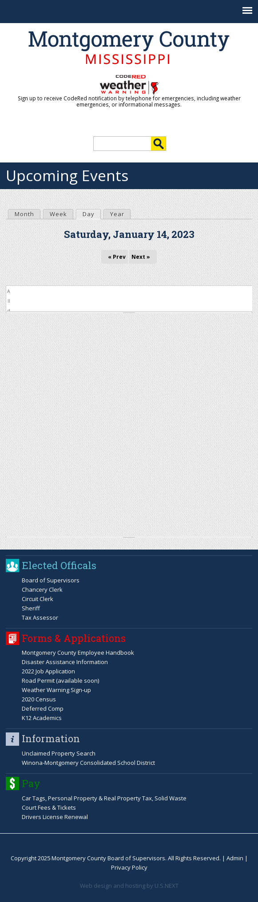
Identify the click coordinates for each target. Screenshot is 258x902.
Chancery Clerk (42, 589)
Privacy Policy (129, 867)
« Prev (117, 257)
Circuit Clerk (37, 599)
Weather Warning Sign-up (56, 690)
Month (24, 214)
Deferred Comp (43, 708)
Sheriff (31, 608)
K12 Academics (42, 718)
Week (58, 214)
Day (91, 214)
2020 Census (39, 699)
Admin (234, 858)
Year (117, 214)
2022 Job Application (48, 671)
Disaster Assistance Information (65, 662)
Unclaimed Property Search (58, 753)
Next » (140, 257)
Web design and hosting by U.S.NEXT (129, 886)
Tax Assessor (40, 617)
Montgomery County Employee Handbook (78, 653)
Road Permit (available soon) (60, 680)
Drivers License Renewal (55, 817)
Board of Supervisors (50, 580)
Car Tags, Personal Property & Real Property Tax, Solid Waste (104, 798)
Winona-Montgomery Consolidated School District (88, 763)
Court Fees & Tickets (49, 807)
